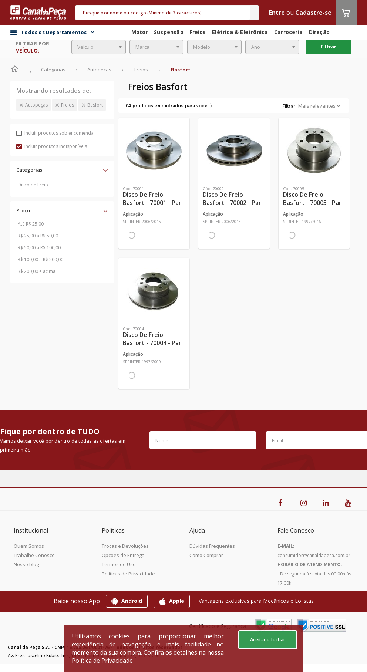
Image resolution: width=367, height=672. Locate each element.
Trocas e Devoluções (125, 546)
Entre (277, 13)
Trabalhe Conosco (34, 555)
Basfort (95, 105)
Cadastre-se (313, 13)
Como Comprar (206, 555)
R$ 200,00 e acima (36, 271)
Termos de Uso (119, 564)
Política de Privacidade (102, 660)
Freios (67, 105)
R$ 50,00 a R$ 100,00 (39, 247)
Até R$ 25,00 (31, 224)
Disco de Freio (33, 185)
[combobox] (98, 47)
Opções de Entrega (123, 555)
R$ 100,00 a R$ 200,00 (40, 259)
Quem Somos (29, 546)
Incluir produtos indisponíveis (51, 146)
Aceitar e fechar (267, 639)
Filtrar (328, 46)
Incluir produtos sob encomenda (55, 133)
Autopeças (36, 105)
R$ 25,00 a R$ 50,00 (38, 236)
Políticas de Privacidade (128, 573)
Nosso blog (26, 564)
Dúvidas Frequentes (212, 546)
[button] (62, 170)
